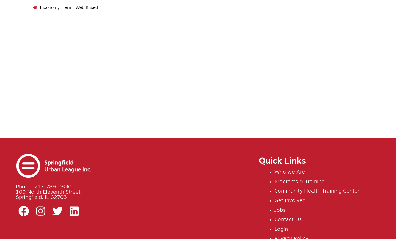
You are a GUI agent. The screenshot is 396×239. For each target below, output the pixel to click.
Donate (377, 10)
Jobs (279, 210)
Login (281, 229)
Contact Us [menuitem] (372, 27)
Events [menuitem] (247, 27)
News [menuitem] (341, 27)
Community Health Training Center (316, 191)
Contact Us (288, 219)
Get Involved (290, 201)
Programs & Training (299, 182)
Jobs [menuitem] (318, 27)
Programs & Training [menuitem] (199, 29)
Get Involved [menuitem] (281, 29)
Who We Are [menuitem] (142, 29)
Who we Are (289, 172)
